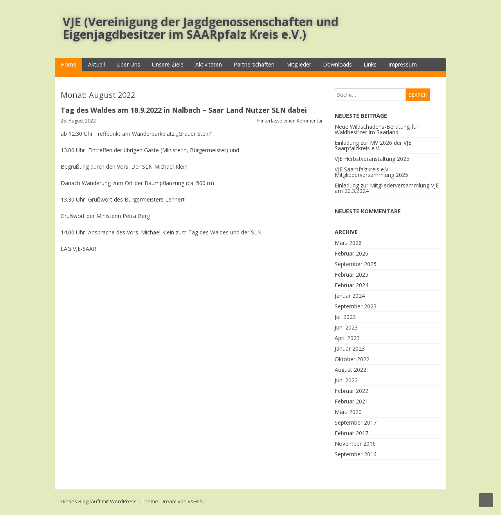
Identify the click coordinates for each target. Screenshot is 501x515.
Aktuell (96, 64)
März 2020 (348, 412)
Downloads (337, 64)
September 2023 (356, 306)
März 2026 (348, 243)
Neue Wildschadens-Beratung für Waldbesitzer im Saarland (376, 129)
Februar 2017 (351, 433)
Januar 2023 (350, 348)
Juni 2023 (346, 327)
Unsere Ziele (168, 64)
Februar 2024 (351, 285)
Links (370, 64)
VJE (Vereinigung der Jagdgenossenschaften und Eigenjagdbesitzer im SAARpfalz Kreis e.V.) (201, 28)
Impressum (402, 64)
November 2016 (355, 443)
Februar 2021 (351, 401)
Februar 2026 (351, 253)
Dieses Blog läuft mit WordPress (99, 501)
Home (68, 64)
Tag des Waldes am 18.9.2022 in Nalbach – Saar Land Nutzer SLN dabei (184, 110)
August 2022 (350, 369)
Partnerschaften (254, 64)
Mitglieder (298, 64)
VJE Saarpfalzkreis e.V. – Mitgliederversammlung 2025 (371, 172)
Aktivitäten (208, 64)
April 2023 (347, 338)
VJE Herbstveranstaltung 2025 (372, 158)
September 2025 (356, 264)
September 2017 (356, 422)
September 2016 (356, 454)
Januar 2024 (350, 295)
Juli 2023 (345, 317)
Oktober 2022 (352, 359)
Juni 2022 (346, 380)
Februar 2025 (351, 274)
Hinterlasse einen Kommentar (290, 120)
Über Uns (128, 64)
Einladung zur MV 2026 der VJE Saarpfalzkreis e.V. (373, 145)
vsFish (195, 501)
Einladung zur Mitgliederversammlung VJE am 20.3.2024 (387, 188)
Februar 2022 (351, 390)
